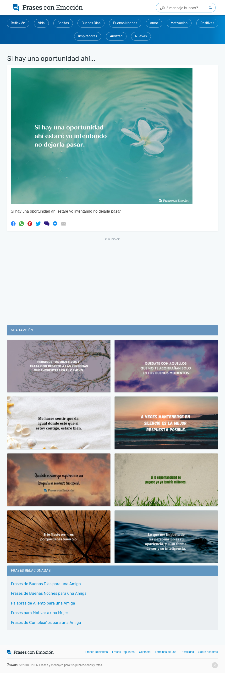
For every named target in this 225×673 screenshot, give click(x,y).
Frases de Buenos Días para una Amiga (46, 584)
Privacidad (187, 652)
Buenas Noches (125, 23)
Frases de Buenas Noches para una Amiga (49, 593)
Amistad (116, 36)
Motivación (179, 23)
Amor (154, 23)
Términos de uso (165, 652)
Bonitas (63, 23)
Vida (41, 23)
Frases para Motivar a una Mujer (39, 613)
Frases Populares (123, 652)
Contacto (144, 652)
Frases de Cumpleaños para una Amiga (46, 622)
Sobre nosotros (208, 652)
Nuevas (141, 36)
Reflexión (18, 23)
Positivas (207, 23)
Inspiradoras (87, 36)
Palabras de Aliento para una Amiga (43, 603)
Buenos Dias (91, 23)
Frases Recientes (96, 652)
